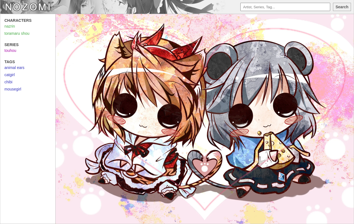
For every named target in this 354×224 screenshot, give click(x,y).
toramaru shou (16, 33)
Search (341, 7)
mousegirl (12, 89)
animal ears (14, 67)
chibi (8, 82)
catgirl (9, 75)
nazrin (9, 26)
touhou (10, 50)
